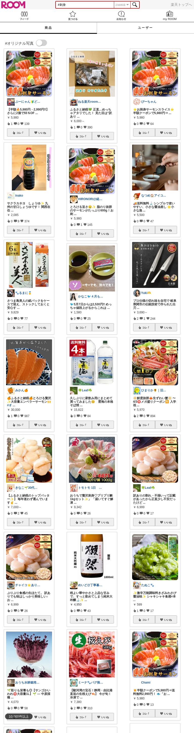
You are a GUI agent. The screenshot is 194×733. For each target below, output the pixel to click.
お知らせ (121, 15)
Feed (24, 15)
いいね (42, 132)
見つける (72, 15)
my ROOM (170, 15)
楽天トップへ (181, 5)
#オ (9, 405)
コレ (20, 132)
